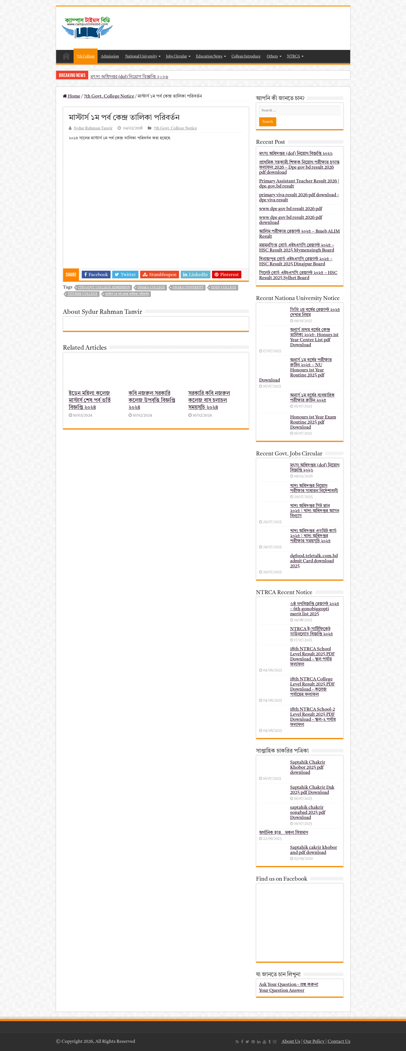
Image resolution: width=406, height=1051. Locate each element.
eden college (223, 287)
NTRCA (293, 56)
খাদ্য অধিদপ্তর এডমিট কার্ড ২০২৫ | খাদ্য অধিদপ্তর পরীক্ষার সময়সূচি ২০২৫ (313, 536)
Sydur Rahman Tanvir (93, 128)
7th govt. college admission (104, 287)
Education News (209, 56)
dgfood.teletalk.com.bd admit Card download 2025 (314, 561)
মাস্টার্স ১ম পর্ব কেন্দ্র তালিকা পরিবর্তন (127, 294)
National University (141, 56)
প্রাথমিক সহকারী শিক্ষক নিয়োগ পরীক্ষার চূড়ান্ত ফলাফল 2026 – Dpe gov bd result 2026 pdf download (299, 167)
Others (272, 56)
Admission (110, 56)
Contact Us (339, 1041)
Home (66, 56)
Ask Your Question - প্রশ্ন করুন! (288, 984)
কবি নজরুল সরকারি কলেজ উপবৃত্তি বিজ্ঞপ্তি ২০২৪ (152, 400)
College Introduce (246, 56)
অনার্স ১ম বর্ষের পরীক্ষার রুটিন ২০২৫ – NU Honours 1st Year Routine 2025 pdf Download (295, 370)
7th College (85, 56)
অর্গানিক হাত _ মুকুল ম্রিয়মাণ (283, 832)
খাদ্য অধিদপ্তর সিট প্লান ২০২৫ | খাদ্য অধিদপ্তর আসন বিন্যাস (314, 511)
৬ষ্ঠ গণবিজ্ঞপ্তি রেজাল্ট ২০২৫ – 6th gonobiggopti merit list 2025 (314, 609)
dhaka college (151, 287)
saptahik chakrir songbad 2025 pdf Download (307, 812)
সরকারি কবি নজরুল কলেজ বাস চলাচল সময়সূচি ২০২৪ (209, 400)
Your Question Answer (281, 990)
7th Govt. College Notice (109, 96)
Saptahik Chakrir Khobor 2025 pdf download (307, 767)
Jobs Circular (176, 56)
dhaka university (188, 287)
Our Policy (314, 1041)
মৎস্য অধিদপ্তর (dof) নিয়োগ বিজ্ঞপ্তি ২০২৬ (129, 76)
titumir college (83, 294)
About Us (291, 1041)
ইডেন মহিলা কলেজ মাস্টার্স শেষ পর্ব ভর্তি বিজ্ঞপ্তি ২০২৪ (90, 400)
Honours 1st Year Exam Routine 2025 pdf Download (313, 422)
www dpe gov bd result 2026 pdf (290, 209)
